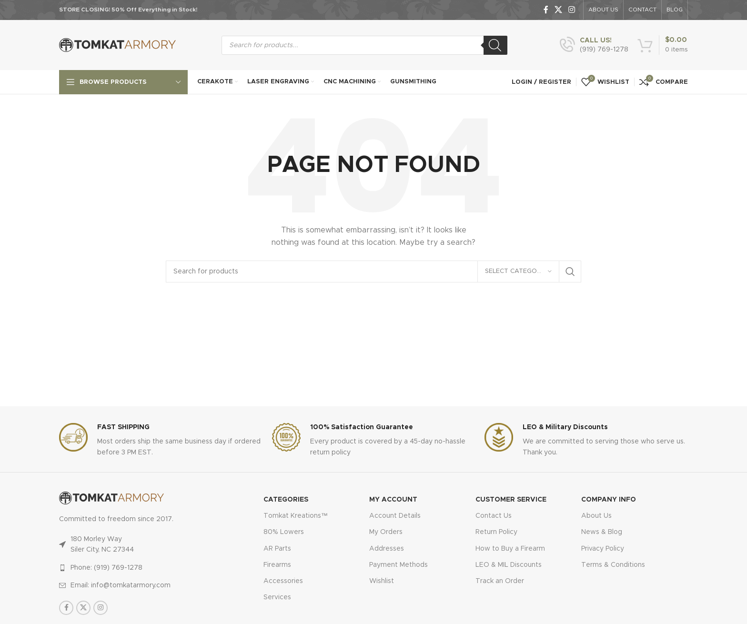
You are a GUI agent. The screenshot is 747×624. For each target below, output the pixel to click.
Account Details (395, 516)
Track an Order (499, 581)
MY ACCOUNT (393, 499)
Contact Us (493, 516)
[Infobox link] (594, 45)
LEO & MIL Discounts (508, 565)
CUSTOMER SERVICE (510, 499)
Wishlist (381, 581)
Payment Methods (398, 565)
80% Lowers (283, 532)
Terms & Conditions (613, 565)
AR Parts (277, 548)
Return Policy (496, 532)
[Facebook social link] (545, 9)
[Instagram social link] (571, 9)
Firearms (277, 565)
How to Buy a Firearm (510, 548)
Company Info (608, 499)
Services (277, 597)
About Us (596, 516)
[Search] (495, 45)
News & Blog (601, 532)
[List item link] (141, 568)
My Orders (386, 532)
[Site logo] (117, 44)
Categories (285, 499)
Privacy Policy (602, 548)
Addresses (386, 548)
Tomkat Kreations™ (295, 516)
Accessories (283, 581)
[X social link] (558, 9)
